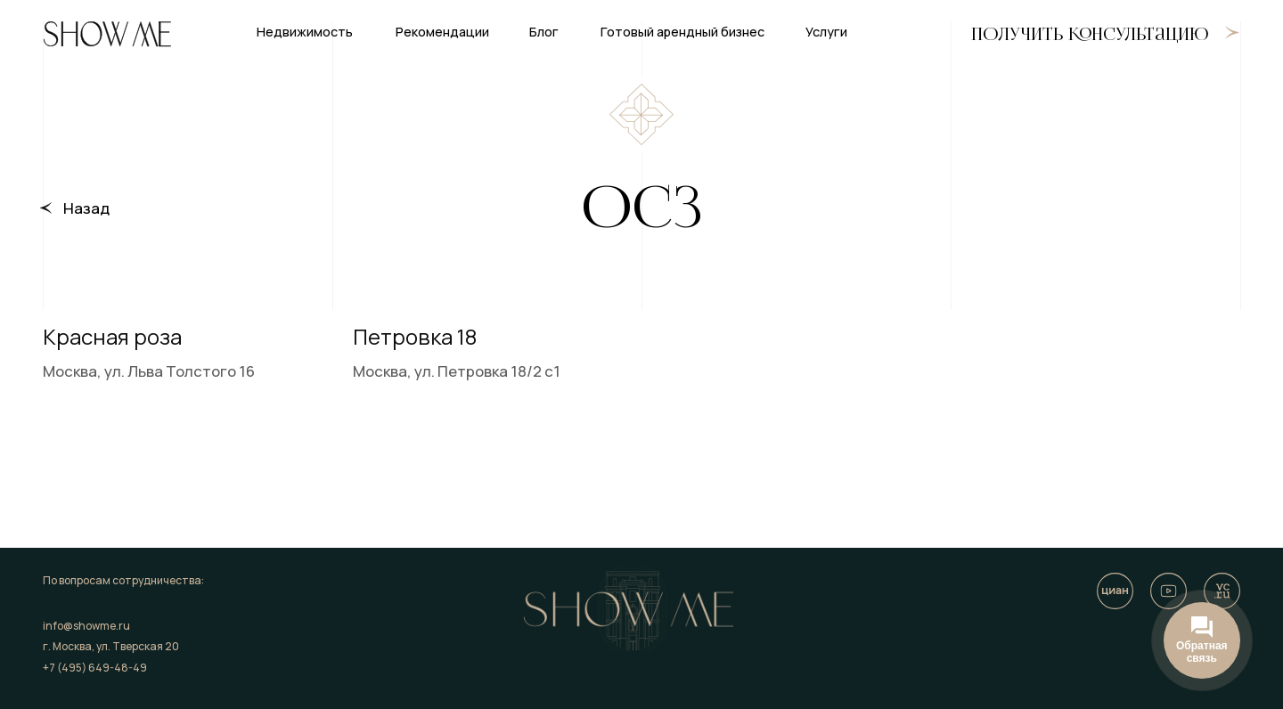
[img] (1168, 591)
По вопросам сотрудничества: (123, 580)
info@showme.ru (86, 625)
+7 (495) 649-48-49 (95, 667)
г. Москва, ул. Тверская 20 (111, 646)
